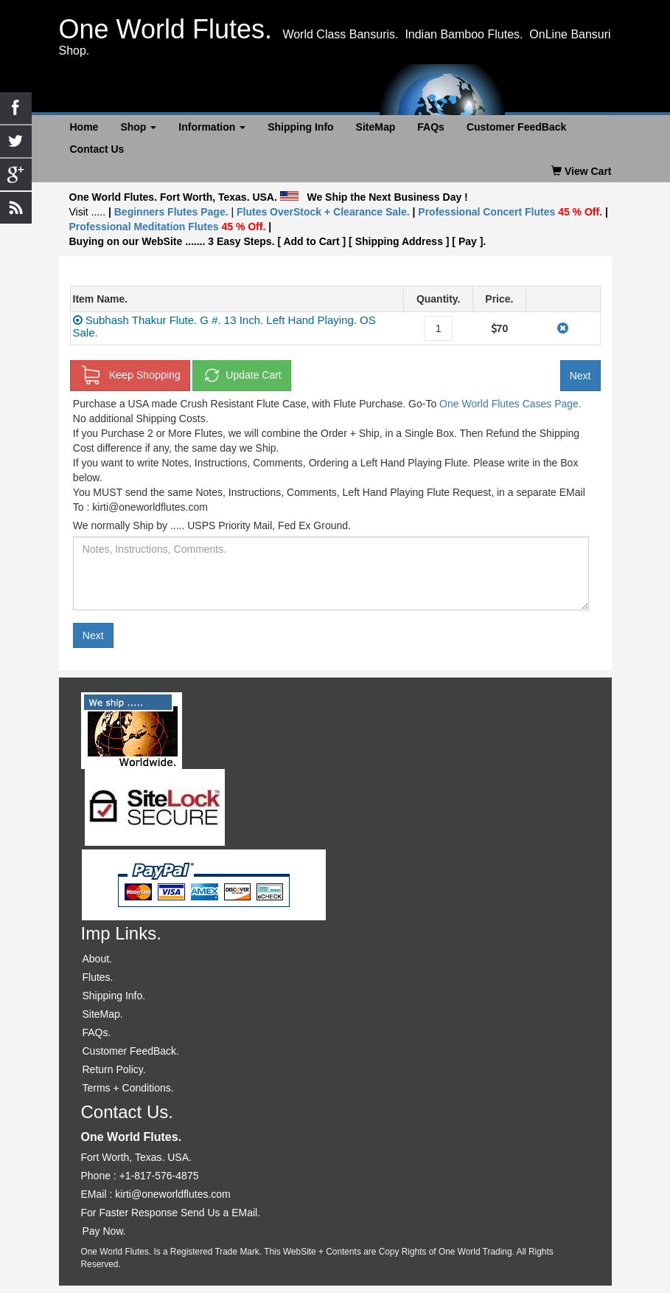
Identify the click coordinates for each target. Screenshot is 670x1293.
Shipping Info (300, 127)
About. (97, 959)
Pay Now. (104, 1231)
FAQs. (97, 1032)
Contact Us (97, 149)
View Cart (581, 171)
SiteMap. (103, 1014)
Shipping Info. (114, 995)
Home (84, 127)
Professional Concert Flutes (511, 212)
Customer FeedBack (516, 127)
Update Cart (241, 375)
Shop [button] (138, 127)
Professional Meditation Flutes (167, 226)
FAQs (430, 127)
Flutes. (98, 977)
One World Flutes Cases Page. (510, 404)
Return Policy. (114, 1069)
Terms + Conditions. (128, 1088)
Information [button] (211, 127)
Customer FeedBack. (131, 1051)
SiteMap (376, 127)
